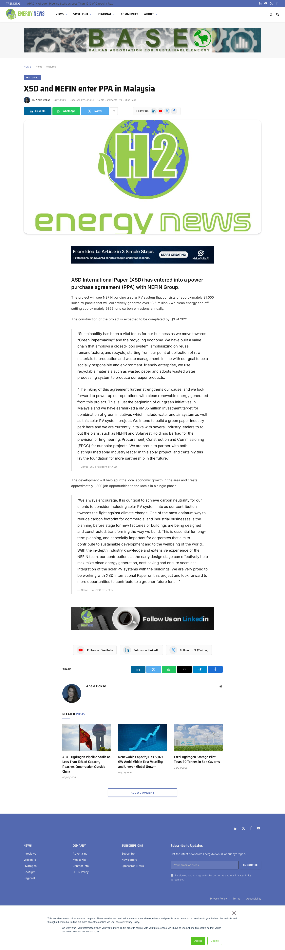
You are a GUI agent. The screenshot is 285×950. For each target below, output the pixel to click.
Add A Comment (142, 792)
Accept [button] (198, 941)
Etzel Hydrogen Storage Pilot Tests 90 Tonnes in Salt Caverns (197, 759)
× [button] (234, 913)
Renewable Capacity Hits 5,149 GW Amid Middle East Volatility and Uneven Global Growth (140, 762)
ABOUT (149, 14)
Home (39, 66)
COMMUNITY (129, 14)
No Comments (107, 99)
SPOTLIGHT (80, 14)
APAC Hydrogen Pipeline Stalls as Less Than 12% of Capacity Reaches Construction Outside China (71, 3)
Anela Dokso (43, 99)
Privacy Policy (243, 875)
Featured (51, 66)
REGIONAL (105, 14)
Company (79, 845)
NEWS (59, 14)
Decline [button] (215, 941)
